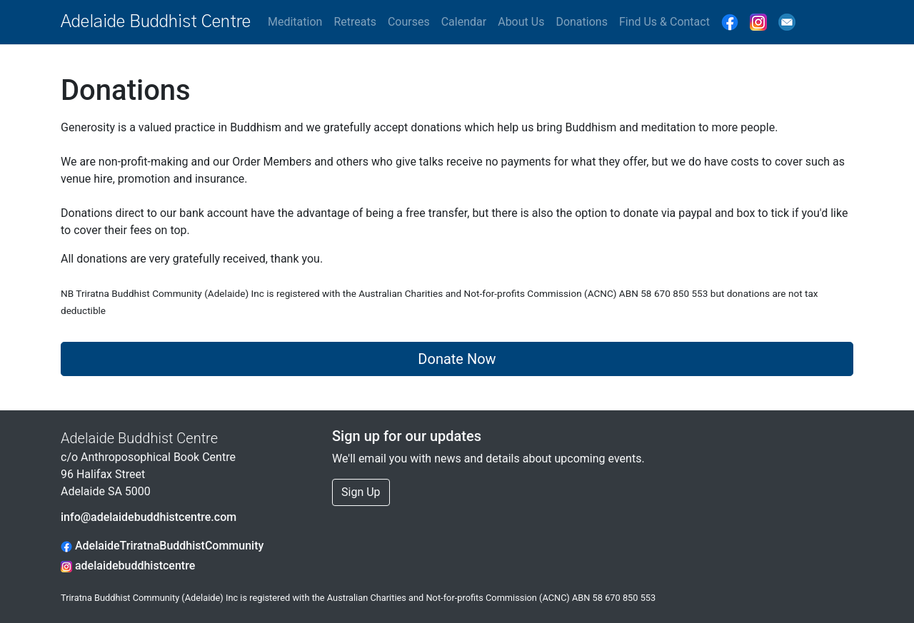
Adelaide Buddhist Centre (156, 22)
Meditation (295, 22)
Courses (409, 22)
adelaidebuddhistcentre (128, 565)
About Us (521, 22)
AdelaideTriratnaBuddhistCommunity (162, 545)
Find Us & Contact (664, 22)
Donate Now (457, 359)
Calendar (463, 22)
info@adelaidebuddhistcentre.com (148, 517)
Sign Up (361, 492)
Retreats (354, 22)
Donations (582, 22)
